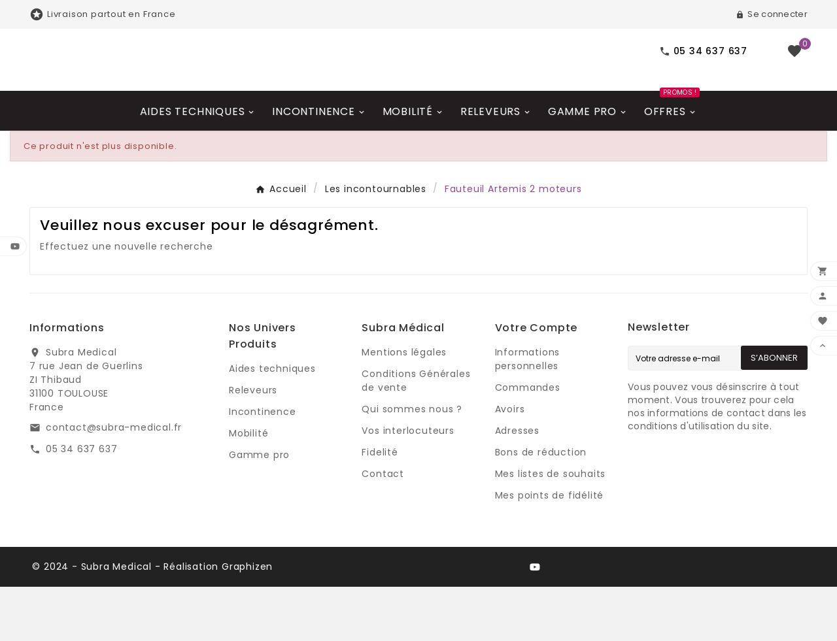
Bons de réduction (541, 506)
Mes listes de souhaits (550, 527)
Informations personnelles (527, 413)
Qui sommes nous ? (412, 463)
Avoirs (510, 463)
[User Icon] (772, 14)
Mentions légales (404, 406)
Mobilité (248, 487)
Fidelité (380, 506)
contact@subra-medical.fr (114, 481)
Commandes (527, 441)
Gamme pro (259, 509)
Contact (383, 527)
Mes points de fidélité (549, 549)
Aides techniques (272, 422)
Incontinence (262, 465)
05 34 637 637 (81, 503)
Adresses (517, 484)
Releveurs (253, 444)
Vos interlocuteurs (408, 484)
